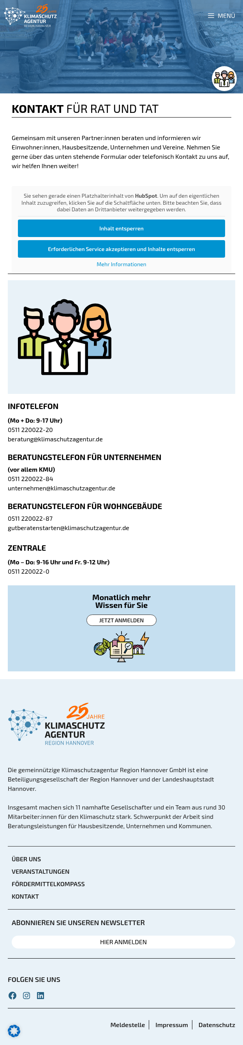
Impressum (171, 1024)
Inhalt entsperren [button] (121, 228)
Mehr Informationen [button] (121, 264)
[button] (14, 1031)
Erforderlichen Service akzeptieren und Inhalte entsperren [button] (121, 249)
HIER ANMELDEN (123, 941)
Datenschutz (217, 1024)
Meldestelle (127, 1024)
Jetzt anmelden (121, 620)
